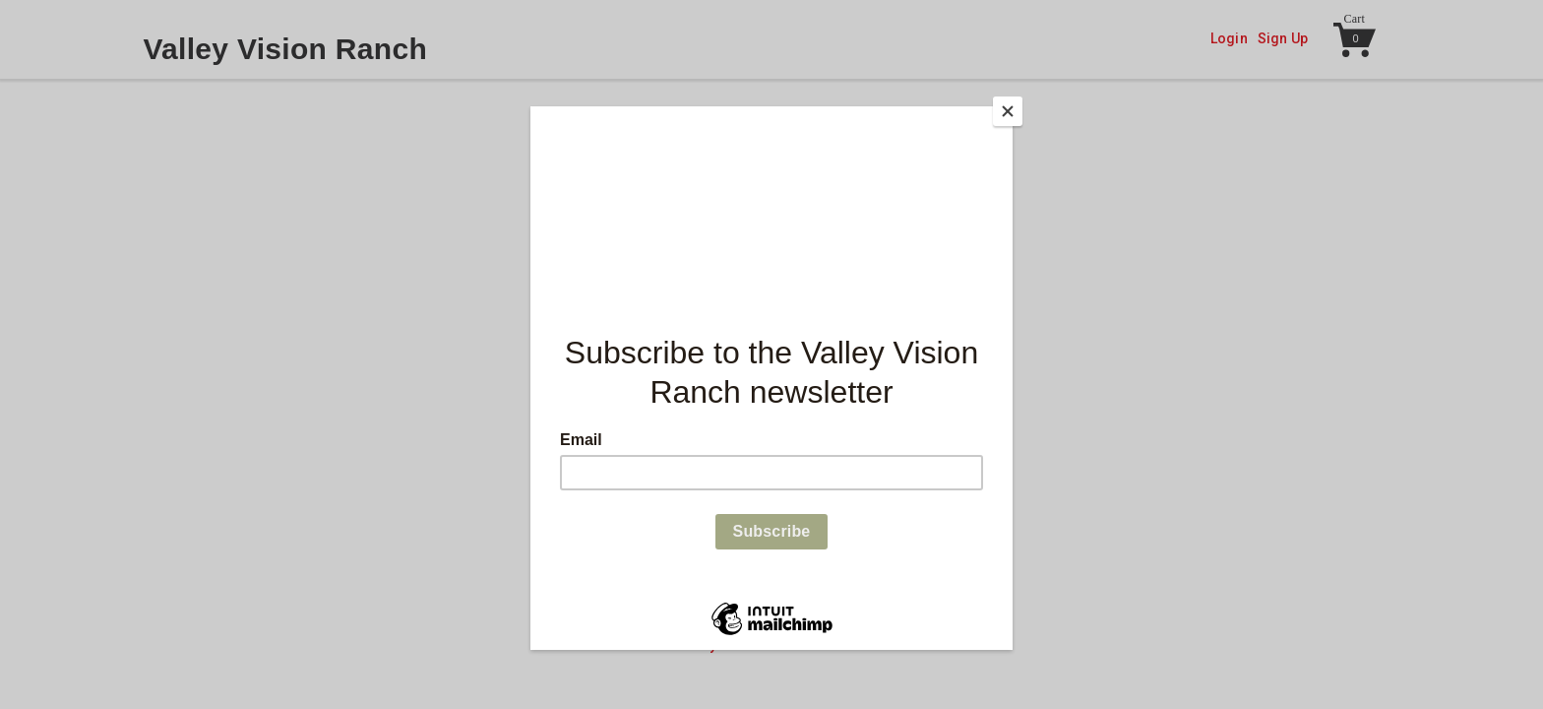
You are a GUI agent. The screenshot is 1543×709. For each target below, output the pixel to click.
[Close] (1007, 111)
